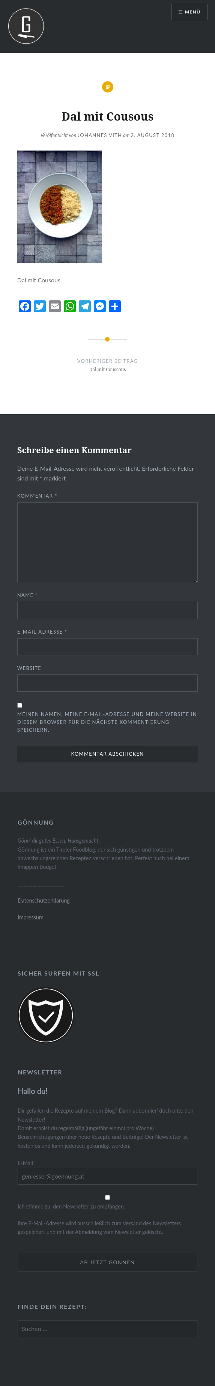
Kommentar (37, 496)
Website (29, 668)
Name (27, 595)
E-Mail (25, 1163)
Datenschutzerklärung (44, 900)
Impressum (31, 917)
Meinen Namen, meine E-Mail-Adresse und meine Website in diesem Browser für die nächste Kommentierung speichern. (107, 722)
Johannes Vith (99, 135)
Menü (192, 12)
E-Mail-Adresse (42, 632)
